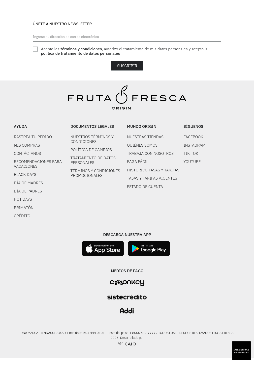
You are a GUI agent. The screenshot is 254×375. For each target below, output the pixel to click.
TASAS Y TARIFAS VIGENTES (152, 178)
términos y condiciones (81, 48)
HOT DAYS (23, 199)
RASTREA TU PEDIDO (33, 136)
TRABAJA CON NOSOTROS (150, 153)
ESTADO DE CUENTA (145, 186)
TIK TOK (191, 153)
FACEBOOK (193, 136)
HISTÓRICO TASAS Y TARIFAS (153, 169)
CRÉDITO (22, 215)
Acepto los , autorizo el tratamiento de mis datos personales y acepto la (124, 51)
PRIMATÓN (23, 207)
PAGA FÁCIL (137, 161)
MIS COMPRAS (27, 145)
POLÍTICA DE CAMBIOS (91, 149)
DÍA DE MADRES (28, 182)
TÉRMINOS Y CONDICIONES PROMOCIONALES (95, 173)
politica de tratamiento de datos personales (80, 53)
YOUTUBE (192, 161)
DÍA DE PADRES (28, 190)
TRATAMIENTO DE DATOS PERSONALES (93, 160)
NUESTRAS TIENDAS (145, 136)
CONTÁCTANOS (27, 153)
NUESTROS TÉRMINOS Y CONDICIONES (92, 139)
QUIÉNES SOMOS (142, 145)
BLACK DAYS (25, 174)
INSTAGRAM (194, 145)
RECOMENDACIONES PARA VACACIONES (38, 163)
